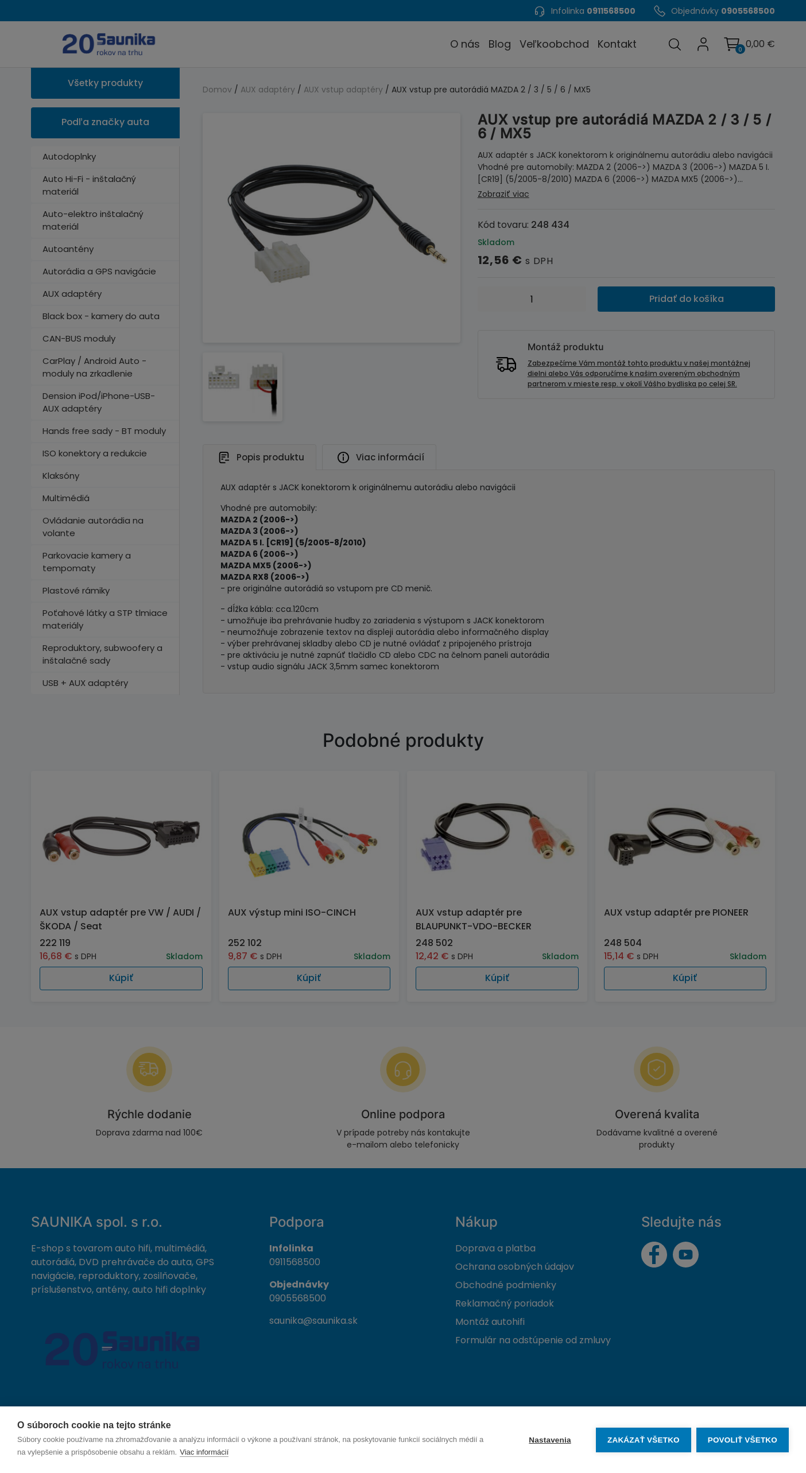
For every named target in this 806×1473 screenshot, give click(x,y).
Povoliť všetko (742, 1440)
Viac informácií (204, 1452)
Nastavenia (549, 1440)
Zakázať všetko (643, 1440)
